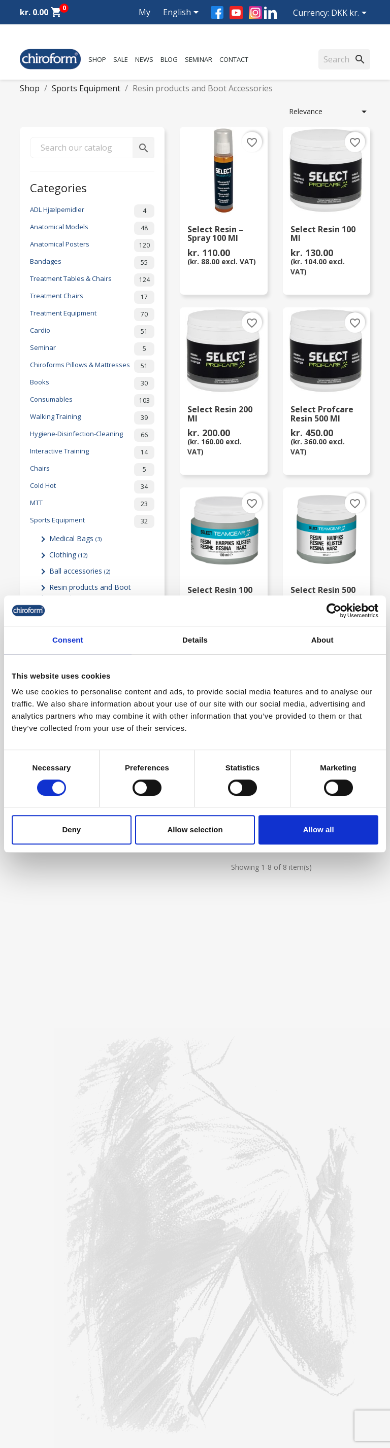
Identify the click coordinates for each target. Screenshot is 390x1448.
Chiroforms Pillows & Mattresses (92, 366)
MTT (92, 504)
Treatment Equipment (92, 314)
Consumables (92, 400)
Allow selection (194, 829)
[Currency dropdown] (350, 14)
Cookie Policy (225, 1275)
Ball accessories (79, 571)
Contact (233, 59)
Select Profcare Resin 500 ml (321, 414)
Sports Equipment (92, 521)
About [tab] (322, 639)
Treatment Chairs (92, 297)
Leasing (32, 1262)
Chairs (92, 469)
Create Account (45, 1275)
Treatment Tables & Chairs (92, 280)
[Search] (344, 59)
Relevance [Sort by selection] (329, 111)
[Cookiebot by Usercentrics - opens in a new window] (333, 610)
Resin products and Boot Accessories (85, 592)
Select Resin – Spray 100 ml (215, 234)
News (144, 59)
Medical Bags (75, 538)
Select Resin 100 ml (322, 234)
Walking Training (92, 418)
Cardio (92, 331)
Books (92, 383)
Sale (120, 59)
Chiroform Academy (53, 1171)
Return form (223, 1262)
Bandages (92, 262)
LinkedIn (270, 12)
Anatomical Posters (92, 245)
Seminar (198, 59)
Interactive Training (92, 452)
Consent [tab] (67, 639)
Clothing (68, 554)
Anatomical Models (92, 228)
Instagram (255, 12)
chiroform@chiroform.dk (60, 1403)
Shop (97, 59)
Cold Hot (92, 486)
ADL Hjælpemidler (92, 211)
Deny (71, 829)
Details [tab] (195, 639)
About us (217, 1158)
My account (135, 24)
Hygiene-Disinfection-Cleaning (92, 435)
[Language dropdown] (182, 13)
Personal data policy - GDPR (249, 1236)
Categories (58, 187)
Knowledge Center (50, 1236)
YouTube (236, 12)
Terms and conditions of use (250, 1249)
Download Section (50, 1249)
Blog (169, 59)
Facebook (217, 12)
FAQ (210, 1184)
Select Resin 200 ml (219, 414)
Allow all (318, 829)
